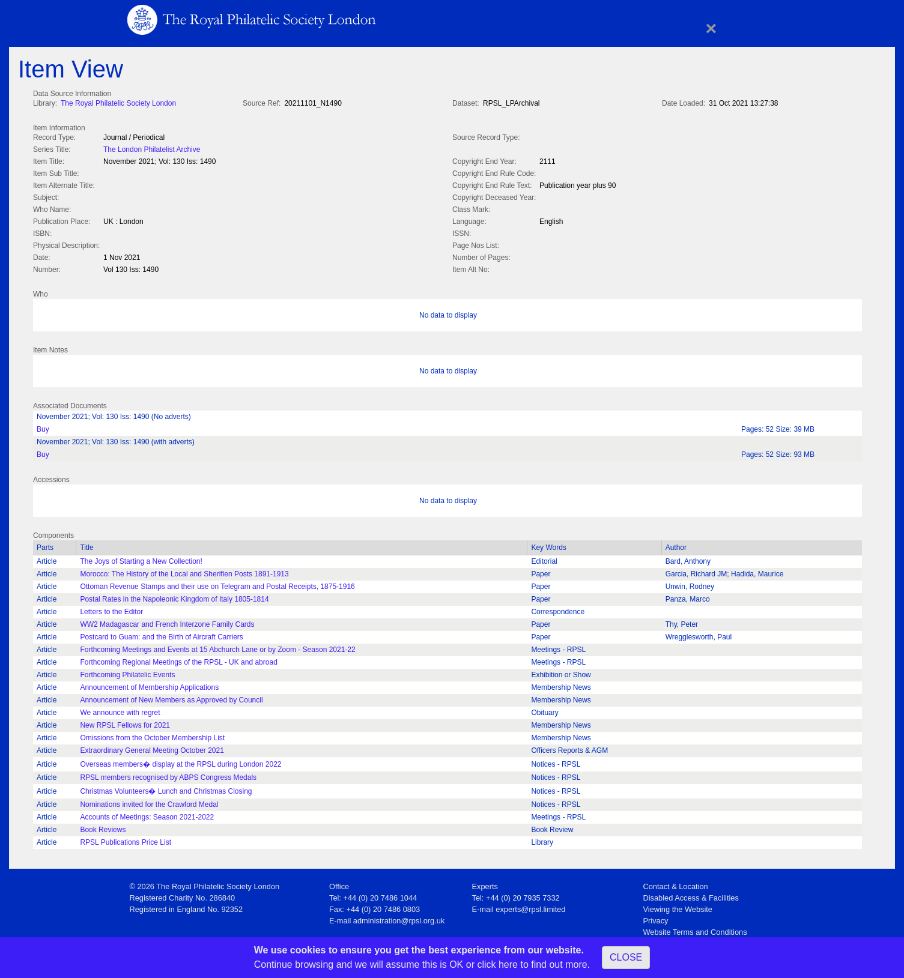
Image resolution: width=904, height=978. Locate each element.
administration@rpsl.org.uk (398, 918)
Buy (43, 427)
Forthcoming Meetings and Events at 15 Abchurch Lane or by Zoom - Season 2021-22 (217, 647)
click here (497, 964)
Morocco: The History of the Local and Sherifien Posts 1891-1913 (184, 571)
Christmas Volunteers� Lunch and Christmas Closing (166, 789)
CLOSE (626, 957)
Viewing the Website (677, 906)
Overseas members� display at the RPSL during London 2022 (180, 762)
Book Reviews (103, 827)
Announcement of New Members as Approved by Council (171, 697)
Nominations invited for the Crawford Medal (149, 802)
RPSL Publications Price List (125, 840)
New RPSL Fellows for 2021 (125, 723)
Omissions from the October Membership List (152, 735)
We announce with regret (120, 710)
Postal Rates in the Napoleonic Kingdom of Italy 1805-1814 (174, 597)
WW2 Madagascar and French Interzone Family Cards (167, 622)
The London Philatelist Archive (151, 148)
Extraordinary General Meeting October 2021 (151, 748)
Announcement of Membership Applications (149, 685)
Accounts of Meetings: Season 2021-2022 (147, 814)
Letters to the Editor (111, 609)
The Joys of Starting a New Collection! (141, 559)
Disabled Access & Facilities (691, 895)
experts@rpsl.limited (530, 906)
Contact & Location (675, 884)
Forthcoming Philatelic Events (127, 672)
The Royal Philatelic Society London (118, 103)
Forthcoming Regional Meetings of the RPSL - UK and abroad (178, 660)
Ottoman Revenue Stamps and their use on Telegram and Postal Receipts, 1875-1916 (217, 584)
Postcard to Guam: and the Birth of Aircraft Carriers (161, 634)
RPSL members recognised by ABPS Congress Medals (168, 775)
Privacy (656, 918)
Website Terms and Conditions (695, 929)
